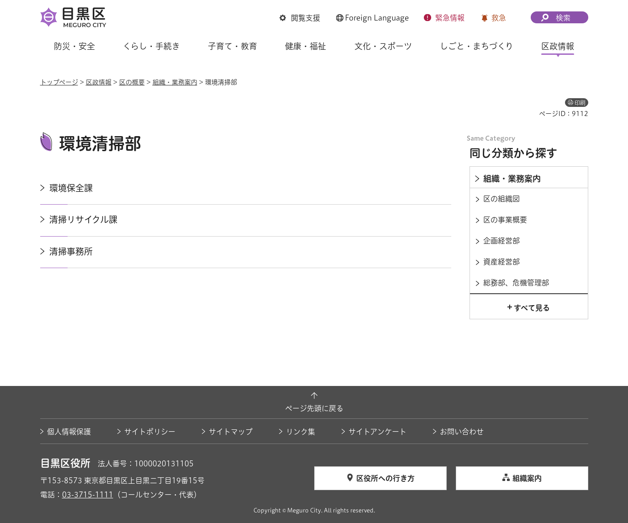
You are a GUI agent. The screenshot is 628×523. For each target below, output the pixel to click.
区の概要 (132, 82)
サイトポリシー (149, 431)
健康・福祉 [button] (305, 46)
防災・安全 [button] (74, 46)
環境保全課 (71, 188)
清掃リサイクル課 (83, 219)
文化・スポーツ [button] (383, 46)
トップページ (59, 82)
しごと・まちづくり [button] (476, 46)
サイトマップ (231, 431)
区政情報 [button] (557, 46)
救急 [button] (498, 17)
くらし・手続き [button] (151, 46)
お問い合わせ (462, 431)
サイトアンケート (377, 431)
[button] (300, 17)
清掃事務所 (71, 251)
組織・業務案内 (175, 82)
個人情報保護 (69, 431)
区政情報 (98, 82)
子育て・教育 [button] (232, 46)
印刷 (580, 103)
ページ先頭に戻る (314, 408)
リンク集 (300, 431)
